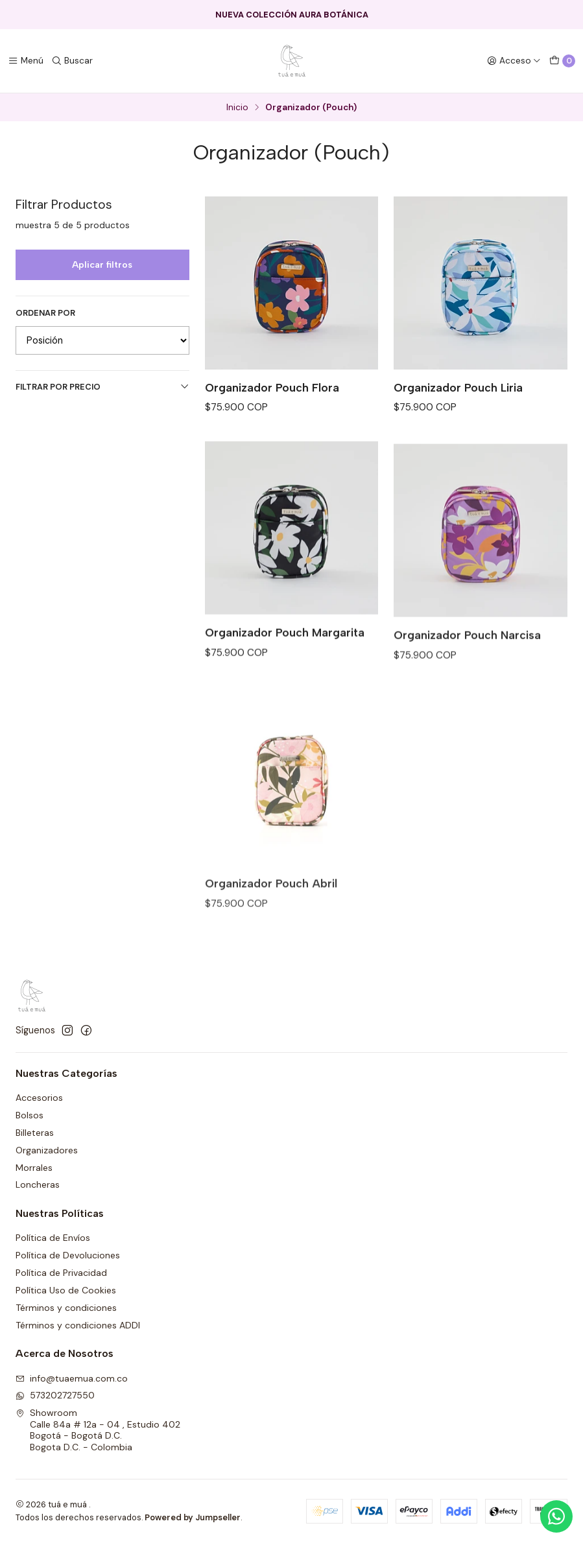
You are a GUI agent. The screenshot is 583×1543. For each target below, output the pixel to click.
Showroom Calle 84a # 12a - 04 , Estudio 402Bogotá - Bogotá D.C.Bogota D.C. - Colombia (98, 1430)
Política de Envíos (53, 1237)
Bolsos (29, 1115)
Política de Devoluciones (68, 1255)
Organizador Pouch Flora (272, 387)
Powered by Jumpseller (193, 1517)
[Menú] (25, 61)
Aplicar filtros (102, 264)
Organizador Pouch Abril (271, 938)
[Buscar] (72, 61)
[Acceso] (513, 61)
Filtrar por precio (102, 386)
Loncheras (38, 1184)
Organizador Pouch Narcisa (467, 682)
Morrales (34, 1167)
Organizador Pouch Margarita (284, 664)
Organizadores (47, 1150)
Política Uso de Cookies (66, 1290)
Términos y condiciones (66, 1307)
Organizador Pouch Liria (458, 387)
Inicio (237, 107)
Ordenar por (45, 313)
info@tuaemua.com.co (72, 1378)
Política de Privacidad (61, 1272)
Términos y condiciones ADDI (78, 1325)
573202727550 (55, 1395)
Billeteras (35, 1132)
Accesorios (39, 1097)
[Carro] (562, 60)
